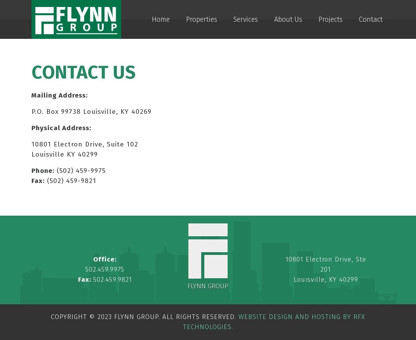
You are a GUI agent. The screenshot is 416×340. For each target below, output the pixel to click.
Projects (331, 19)
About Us (288, 19)
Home (161, 19)
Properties (201, 19)
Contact (371, 19)
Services (245, 19)
